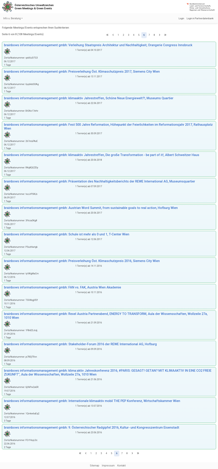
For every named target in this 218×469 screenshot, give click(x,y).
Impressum (108, 465)
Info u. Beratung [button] (12, 18)
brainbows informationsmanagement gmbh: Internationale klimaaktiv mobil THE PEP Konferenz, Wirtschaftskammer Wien (92, 401)
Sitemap (94, 465)
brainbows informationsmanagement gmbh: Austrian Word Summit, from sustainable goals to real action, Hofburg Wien (91, 208)
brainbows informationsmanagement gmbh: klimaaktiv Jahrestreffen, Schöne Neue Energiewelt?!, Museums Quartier (88, 98)
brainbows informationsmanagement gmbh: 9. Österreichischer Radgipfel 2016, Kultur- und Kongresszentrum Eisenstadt (91, 427)
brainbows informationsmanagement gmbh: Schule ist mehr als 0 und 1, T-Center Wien (66, 234)
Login (181, 18)
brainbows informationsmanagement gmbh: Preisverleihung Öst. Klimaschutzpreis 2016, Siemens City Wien (82, 261)
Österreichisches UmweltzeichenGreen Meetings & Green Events (34, 7)
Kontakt (121, 465)
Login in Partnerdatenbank (200, 18)
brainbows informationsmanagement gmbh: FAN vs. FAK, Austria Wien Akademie (62, 287)
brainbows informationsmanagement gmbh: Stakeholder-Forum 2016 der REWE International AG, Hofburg (80, 344)
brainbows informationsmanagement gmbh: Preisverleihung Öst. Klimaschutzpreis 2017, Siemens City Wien (82, 71)
